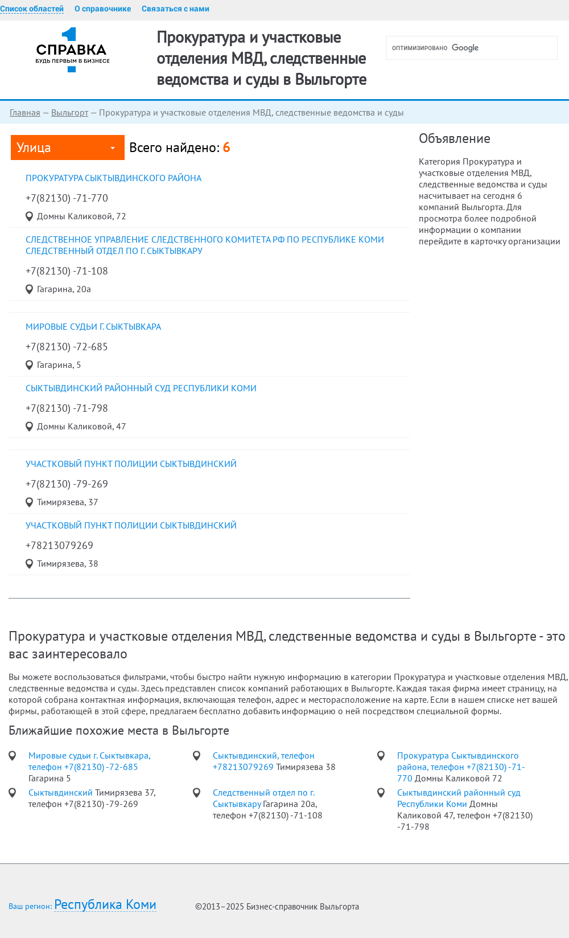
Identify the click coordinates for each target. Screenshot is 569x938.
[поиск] (476, 47)
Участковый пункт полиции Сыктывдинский (131, 525)
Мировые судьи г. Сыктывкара (93, 326)
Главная (25, 112)
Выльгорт (69, 112)
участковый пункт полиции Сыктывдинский (131, 463)
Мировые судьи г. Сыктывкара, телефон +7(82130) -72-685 (89, 760)
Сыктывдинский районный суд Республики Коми (141, 388)
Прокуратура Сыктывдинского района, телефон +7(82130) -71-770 (461, 766)
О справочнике (103, 8)
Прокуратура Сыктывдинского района (113, 177)
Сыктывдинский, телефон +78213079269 (264, 760)
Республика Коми (105, 905)
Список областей (32, 8)
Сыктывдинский (61, 792)
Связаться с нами (175, 8)
